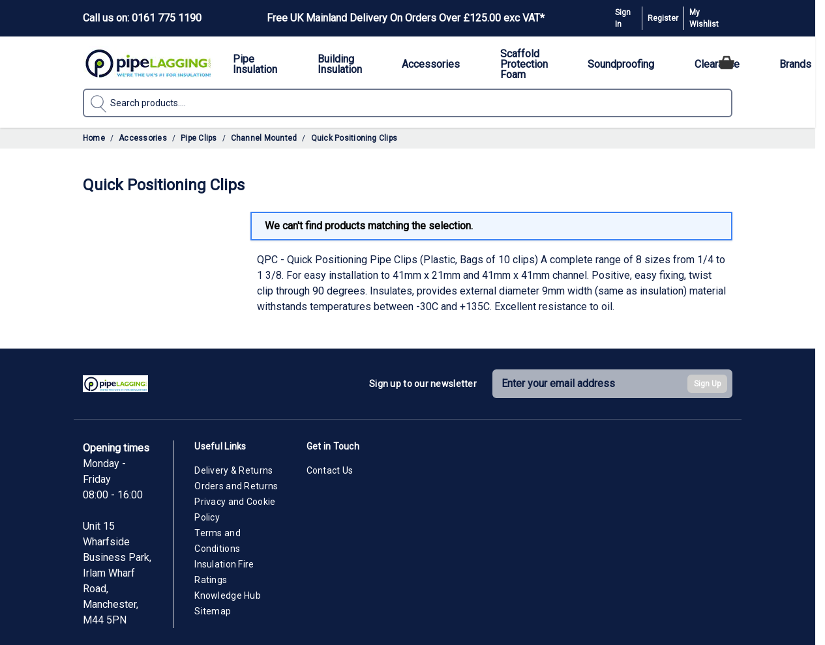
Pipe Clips (199, 138)
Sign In (623, 18)
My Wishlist (704, 18)
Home (94, 138)
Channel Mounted (264, 138)
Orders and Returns (236, 486)
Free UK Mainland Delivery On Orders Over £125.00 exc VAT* (406, 18)
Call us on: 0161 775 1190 (142, 18)
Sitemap (212, 611)
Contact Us (330, 470)
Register (663, 18)
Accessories (143, 138)
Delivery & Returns (233, 470)
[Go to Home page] (148, 62)
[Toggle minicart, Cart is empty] (726, 62)
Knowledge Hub (227, 595)
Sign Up (707, 383)
